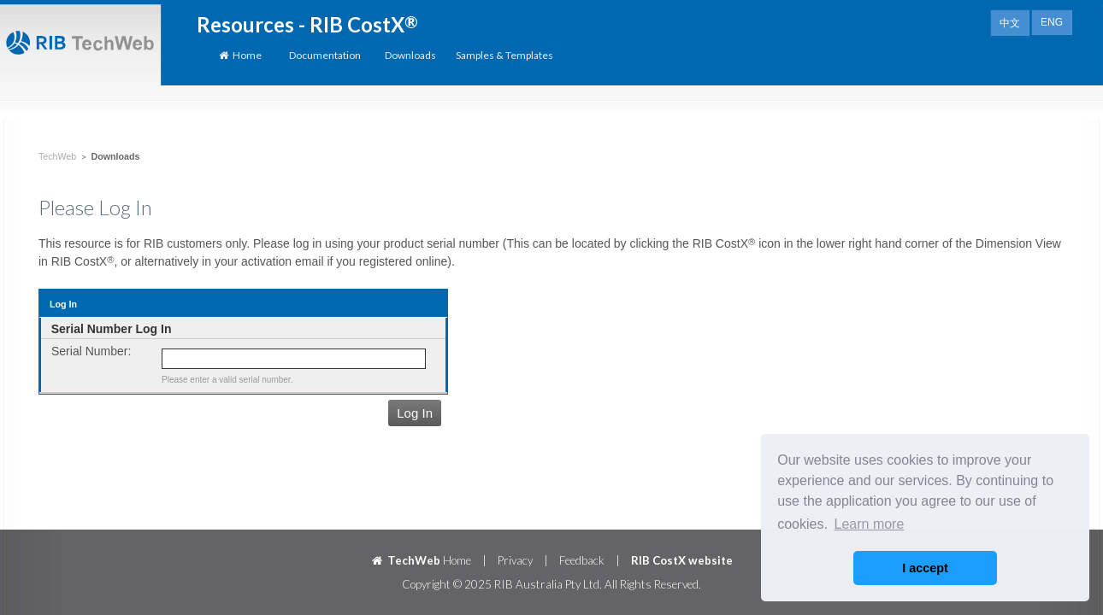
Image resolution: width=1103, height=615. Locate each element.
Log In (415, 413)
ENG (1052, 22)
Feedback (582, 560)
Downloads (410, 55)
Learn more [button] (870, 524)
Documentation (325, 55)
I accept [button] (925, 568)
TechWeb (57, 156)
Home (239, 55)
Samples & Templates (504, 55)
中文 (1010, 23)
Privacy (515, 560)
